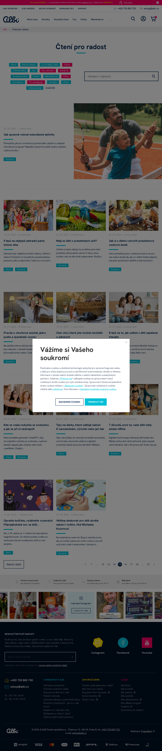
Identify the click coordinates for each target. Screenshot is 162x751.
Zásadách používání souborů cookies (98, 389)
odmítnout (58, 389)
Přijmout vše (66, 378)
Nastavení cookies (74, 385)
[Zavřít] (126, 342)
